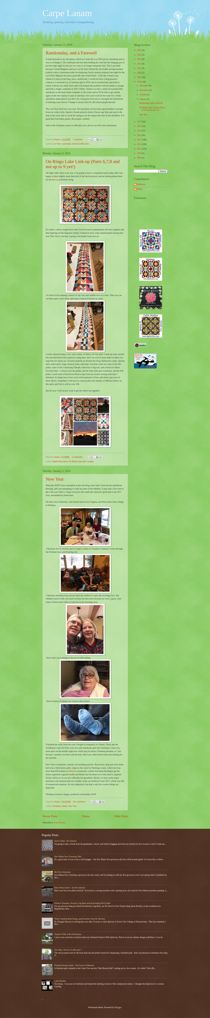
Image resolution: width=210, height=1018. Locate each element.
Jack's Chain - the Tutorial (65, 841)
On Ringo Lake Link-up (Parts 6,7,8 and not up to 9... (152, 108)
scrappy (90, 461)
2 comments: (77, 457)
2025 (139, 50)
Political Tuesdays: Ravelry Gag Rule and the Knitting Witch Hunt (82, 903)
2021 (139, 68)
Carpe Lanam (67, 13)
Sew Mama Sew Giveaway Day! (68, 856)
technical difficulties (80, 144)
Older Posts (121, 816)
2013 (139, 140)
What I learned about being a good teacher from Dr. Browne (79, 919)
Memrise (73, 771)
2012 (139, 144)
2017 (139, 121)
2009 (139, 158)
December (144, 85)
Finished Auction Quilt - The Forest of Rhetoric (74, 965)
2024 (139, 55)
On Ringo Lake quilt (77, 461)
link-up (55, 179)
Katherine (141, 184)
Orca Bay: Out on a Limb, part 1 (68, 950)
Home (85, 816)
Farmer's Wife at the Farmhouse (67, 934)
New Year (55, 479)
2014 (139, 135)
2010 (139, 153)
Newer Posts (50, 816)
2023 (139, 59)
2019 (139, 77)
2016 (139, 126)
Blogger (118, 1007)
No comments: (79, 802)
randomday (66, 144)
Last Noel (56, 144)
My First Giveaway (62, 872)
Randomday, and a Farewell (71, 52)
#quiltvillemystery (60, 461)
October (143, 94)
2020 (139, 73)
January (143, 99)
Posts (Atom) (59, 822)
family (64, 806)
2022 (139, 64)
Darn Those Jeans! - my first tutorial (69, 888)
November (144, 90)
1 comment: (78, 139)
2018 (139, 82)
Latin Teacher (60, 981)
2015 (139, 131)
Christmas (56, 806)
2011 (139, 149)
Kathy (139, 189)
